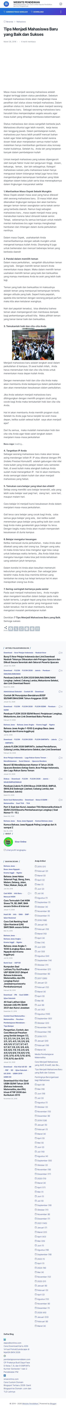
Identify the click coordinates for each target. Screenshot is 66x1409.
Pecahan (19, 1019)
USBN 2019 (17, 1073)
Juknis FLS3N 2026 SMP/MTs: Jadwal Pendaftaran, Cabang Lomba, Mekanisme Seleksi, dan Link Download (32, 748)
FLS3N (17, 670)
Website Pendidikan (26, 2)
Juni (39, 889)
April (40, 880)
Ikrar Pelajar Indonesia (23, 653)
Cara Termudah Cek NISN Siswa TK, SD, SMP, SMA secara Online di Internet (17, 903)
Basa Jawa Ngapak (25, 821)
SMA (21, 914)
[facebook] (10, 628)
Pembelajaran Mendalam (14, 1023)
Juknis (37, 670)
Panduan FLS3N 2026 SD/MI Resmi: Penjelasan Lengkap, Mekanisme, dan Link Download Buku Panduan (33, 715)
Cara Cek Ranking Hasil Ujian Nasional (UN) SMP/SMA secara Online (16, 924)
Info (14, 914)
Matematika (9, 803)
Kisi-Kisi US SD (20, 1067)
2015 (40, 866)
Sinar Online (20, 841)
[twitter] (16, 628)
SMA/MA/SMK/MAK (12, 674)
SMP (27, 914)
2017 (41, 978)
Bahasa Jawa (9, 725)
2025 (40, 1281)
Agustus (41, 898)
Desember (42, 915)
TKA (28, 803)
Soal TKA (20, 803)
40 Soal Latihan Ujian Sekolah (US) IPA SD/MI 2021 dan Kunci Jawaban (17, 1005)
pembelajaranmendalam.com (17, 1359)
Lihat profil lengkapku (15, 850)
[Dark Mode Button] (60, 4)
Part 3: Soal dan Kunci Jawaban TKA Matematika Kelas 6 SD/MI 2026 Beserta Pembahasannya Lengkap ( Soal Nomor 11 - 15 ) (33, 810)
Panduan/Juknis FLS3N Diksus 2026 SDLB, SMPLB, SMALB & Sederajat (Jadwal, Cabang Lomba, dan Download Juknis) (30, 789)
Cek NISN (8, 893)
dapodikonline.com (12, 1343)
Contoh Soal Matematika (14, 1016)
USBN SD (7, 1077)
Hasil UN (7, 914)
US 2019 (7, 1073)
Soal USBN (23, 995)
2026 (40, 1312)
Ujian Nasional (10, 918)
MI (30, 1067)
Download (8, 653)
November (42, 911)
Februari (41, 871)
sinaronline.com (11, 1379)
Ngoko (52, 725)
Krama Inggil (41, 725)
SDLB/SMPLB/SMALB (13, 782)
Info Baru (18, 893)
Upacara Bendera (39, 761)
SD (12, 1070)
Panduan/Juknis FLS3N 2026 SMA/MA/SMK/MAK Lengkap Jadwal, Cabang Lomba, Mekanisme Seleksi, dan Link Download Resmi (31, 680)
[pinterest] (32, 628)
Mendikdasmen (10, 761)
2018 (41, 1036)
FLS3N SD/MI (40, 706)
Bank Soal (8, 963)
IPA (15, 995)
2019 (41, 1120)
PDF (7, 1070)
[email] (37, 628)
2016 (41, 920)
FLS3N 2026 (27, 670)
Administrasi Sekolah (13, 691)
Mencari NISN (9, 897)
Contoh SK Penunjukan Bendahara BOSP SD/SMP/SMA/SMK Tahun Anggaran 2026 (25, 697)
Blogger (53, 1403)
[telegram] (26, 628)
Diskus (6, 779)
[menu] (6, 4)
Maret (40, 875)
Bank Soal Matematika (13, 800)
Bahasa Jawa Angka (25, 725)
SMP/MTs (9, 743)
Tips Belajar (9, 1026)
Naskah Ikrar (40, 653)
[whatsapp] (21, 628)
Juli (39, 893)
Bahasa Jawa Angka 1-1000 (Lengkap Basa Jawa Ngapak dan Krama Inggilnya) (29, 730)
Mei (39, 884)
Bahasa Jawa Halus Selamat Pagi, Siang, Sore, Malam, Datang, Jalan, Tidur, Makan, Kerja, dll (17, 880)
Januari (41, 924)
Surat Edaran (24, 761)
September (42, 902)
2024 (40, 1268)
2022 (40, 1259)
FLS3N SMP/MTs (42, 739)
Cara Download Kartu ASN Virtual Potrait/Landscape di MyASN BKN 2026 (16, 1349)
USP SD (17, 963)
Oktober (41, 907)
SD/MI (6, 710)
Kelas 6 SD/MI (41, 800)
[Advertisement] (33, 65)
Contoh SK (28, 691)
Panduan (46, 670)
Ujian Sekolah (9, 998)
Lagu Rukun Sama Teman (35, 758)
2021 (41, 1223)
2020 (40, 1178)
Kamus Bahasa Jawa (44, 821)
